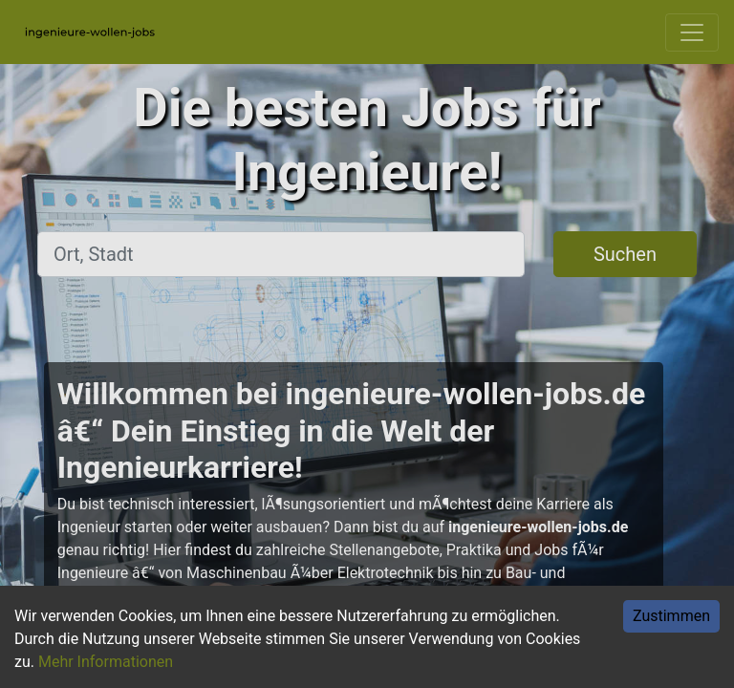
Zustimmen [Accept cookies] (671, 616)
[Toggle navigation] (692, 32)
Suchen (625, 254)
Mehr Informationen (105, 662)
